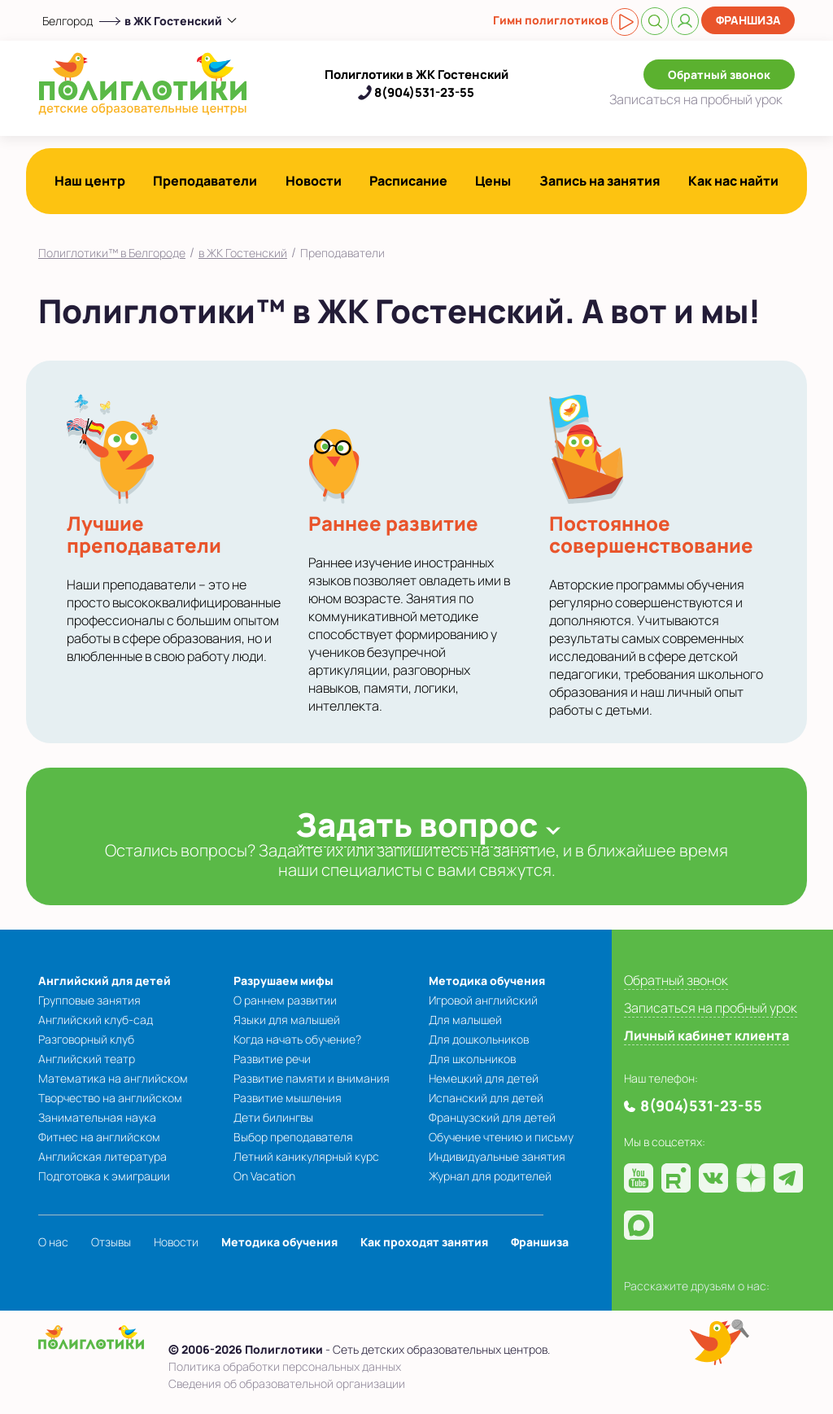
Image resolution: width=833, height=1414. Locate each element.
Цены (493, 181)
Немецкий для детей (484, 1078)
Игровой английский (483, 1000)
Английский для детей (104, 980)
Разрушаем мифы (283, 980)
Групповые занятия (89, 1000)
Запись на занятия (600, 181)
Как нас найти (733, 181)
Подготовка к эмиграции (104, 1176)
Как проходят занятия (424, 1242)
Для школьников (472, 1058)
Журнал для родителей (490, 1176)
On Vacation (264, 1176)
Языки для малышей (286, 1019)
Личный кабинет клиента (706, 1035)
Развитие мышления (287, 1097)
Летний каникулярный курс (306, 1156)
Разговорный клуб (86, 1039)
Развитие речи (272, 1058)
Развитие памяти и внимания (311, 1078)
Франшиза (748, 20)
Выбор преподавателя (293, 1137)
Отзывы (111, 1242)
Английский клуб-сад (95, 1019)
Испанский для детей (486, 1097)
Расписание (408, 181)
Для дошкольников (479, 1039)
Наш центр (90, 181)
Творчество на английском (110, 1097)
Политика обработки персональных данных (284, 1366)
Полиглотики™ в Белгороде (111, 252)
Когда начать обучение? (297, 1039)
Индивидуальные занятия (497, 1156)
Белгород (67, 20)
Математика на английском (113, 1078)
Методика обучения (487, 980)
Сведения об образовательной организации (286, 1383)
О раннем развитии (285, 1000)
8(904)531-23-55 (424, 92)
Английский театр (86, 1058)
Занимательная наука (97, 1117)
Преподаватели (205, 181)
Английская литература (102, 1156)
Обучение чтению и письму (501, 1137)
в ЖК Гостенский (242, 252)
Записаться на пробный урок (710, 1008)
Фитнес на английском (99, 1137)
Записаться (696, 99)
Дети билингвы (273, 1117)
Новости (314, 181)
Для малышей (465, 1019)
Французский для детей (492, 1117)
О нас (53, 1242)
